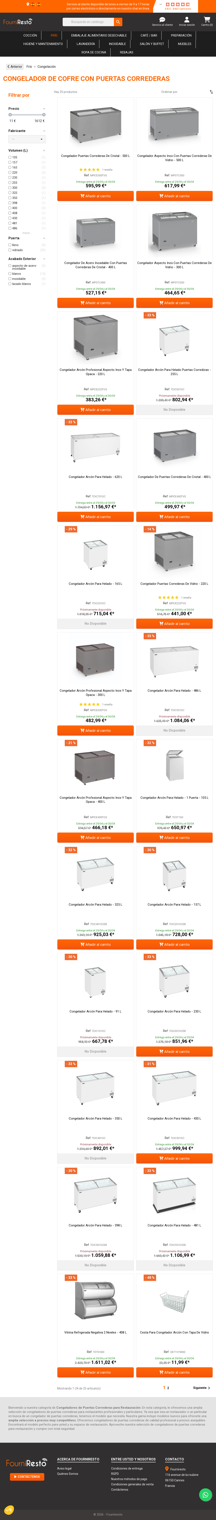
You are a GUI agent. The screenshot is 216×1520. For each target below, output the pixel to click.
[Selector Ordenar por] (199, 92)
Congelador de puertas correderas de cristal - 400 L (174, 477)
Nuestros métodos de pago (129, 1479)
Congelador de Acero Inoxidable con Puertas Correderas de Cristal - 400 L (95, 265)
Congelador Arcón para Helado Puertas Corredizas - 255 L (174, 372)
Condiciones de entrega (127, 1468)
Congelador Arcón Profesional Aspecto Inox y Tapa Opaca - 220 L (96, 372)
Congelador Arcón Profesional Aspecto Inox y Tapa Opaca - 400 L (96, 800)
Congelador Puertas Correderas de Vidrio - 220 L (174, 584)
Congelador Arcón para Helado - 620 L (95, 477)
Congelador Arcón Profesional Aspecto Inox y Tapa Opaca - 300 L (96, 693)
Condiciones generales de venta (132, 1484)
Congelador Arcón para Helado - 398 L (95, 1225)
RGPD (115, 1473)
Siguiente (202, 1388)
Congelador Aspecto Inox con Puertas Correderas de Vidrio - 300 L (174, 265)
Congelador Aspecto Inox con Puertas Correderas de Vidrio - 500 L (174, 158)
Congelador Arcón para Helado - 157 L (174, 904)
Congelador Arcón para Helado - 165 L (95, 584)
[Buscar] (92, 22)
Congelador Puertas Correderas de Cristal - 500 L (95, 156)
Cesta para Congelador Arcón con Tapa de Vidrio (174, 1332)
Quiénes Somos (67, 1473)
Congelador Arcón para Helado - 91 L (96, 1011)
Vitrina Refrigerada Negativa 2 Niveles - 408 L (95, 1332)
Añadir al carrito (95, 196)
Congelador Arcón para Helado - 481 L (174, 1225)
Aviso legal (64, 1468)
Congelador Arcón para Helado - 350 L (95, 1118)
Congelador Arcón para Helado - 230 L (174, 1011)
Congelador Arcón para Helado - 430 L (174, 1118)
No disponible (174, 410)
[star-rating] (178, 4)
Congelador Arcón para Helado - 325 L (95, 904)
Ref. (87, 175)
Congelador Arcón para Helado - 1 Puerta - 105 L (174, 798)
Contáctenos (27, 1476)
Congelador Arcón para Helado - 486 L (174, 691)
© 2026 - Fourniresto (108, 1514)
